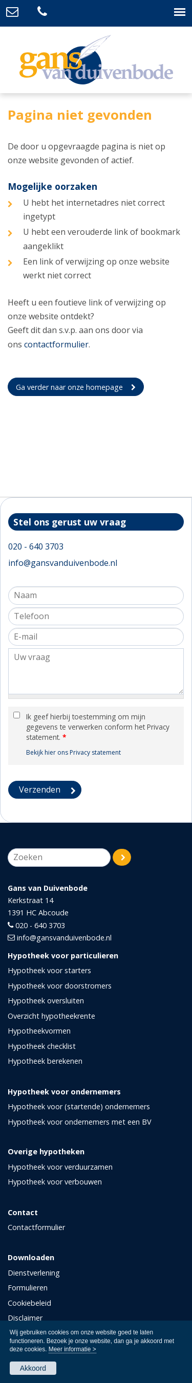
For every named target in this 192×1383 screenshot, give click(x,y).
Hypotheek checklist (42, 1046)
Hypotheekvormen (39, 1031)
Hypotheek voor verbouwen (55, 1182)
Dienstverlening (34, 1273)
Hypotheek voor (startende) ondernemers (79, 1106)
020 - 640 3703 (35, 546)
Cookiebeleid (29, 1303)
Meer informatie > (72, 1349)
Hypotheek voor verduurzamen (60, 1167)
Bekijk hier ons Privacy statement (73, 752)
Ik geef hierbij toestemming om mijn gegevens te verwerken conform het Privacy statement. (97, 727)
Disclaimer (25, 1318)
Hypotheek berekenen (45, 1061)
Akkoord (33, 1368)
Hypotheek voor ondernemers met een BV (80, 1122)
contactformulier (56, 344)
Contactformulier (36, 1227)
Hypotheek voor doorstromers (60, 986)
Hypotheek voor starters (49, 970)
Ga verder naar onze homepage (69, 387)
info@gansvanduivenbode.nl (62, 562)
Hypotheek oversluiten (46, 1000)
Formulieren (28, 1287)
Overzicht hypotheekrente (51, 1016)
